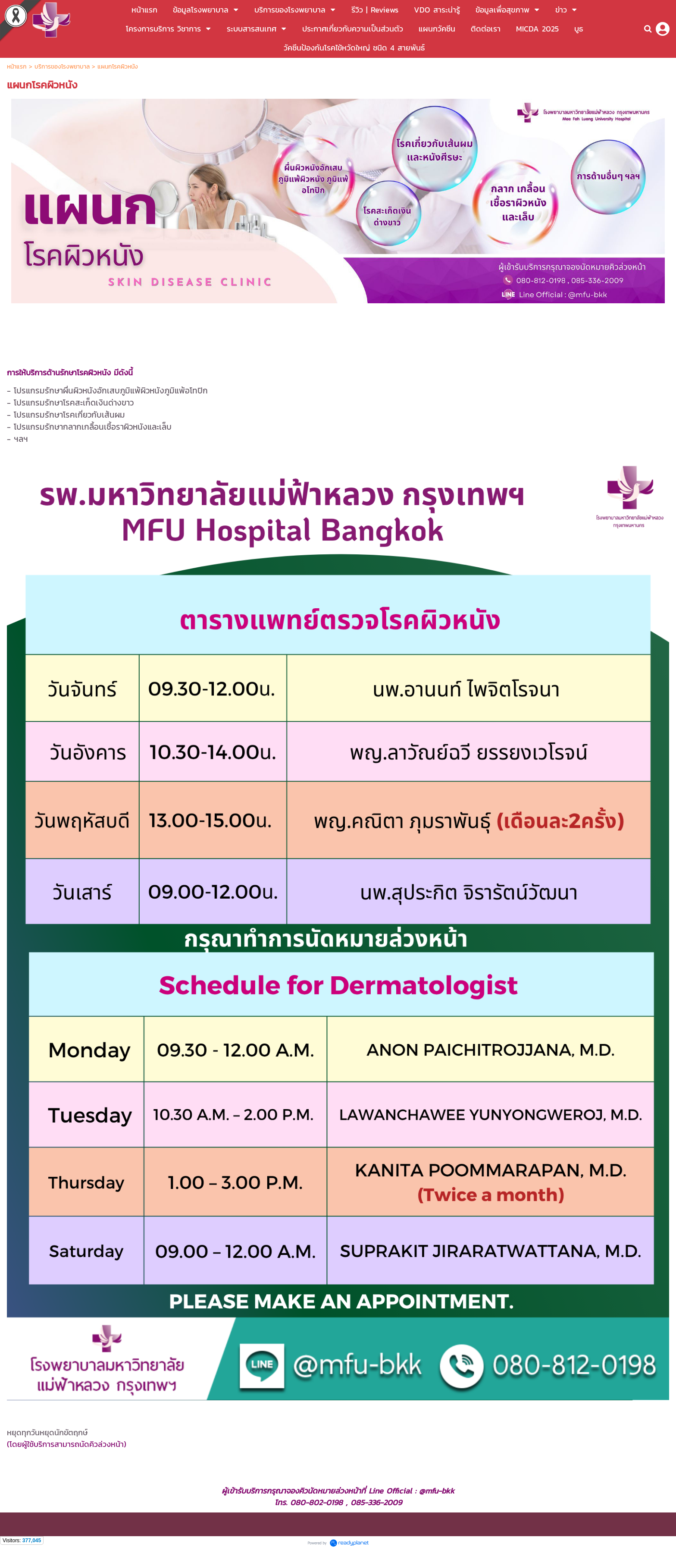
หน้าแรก (18, 66)
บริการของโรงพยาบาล (62, 66)
